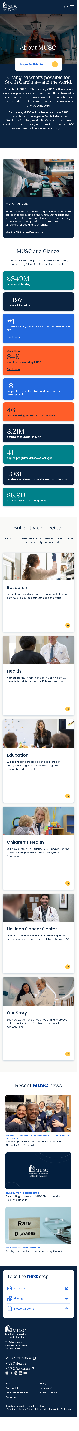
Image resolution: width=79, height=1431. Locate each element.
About (8, 1383)
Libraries (46, 1388)
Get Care (10, 1397)
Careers (11, 1388)
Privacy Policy (25, 1409)
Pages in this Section (38, 64)
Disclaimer (13, 337)
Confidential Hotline (16, 1392)
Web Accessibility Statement (57, 1409)
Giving (43, 1383)
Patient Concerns (49, 1392)
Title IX (38, 1409)
